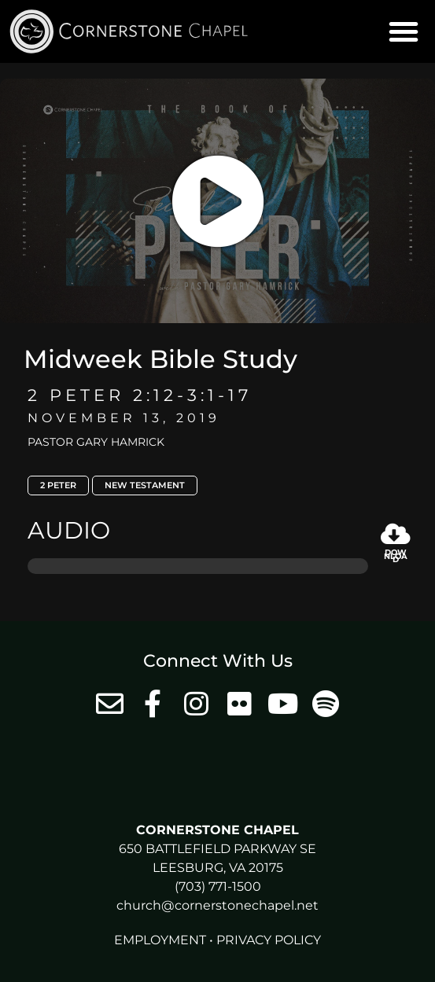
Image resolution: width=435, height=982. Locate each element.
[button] (403, 31)
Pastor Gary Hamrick (96, 442)
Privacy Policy (268, 939)
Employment (160, 939)
